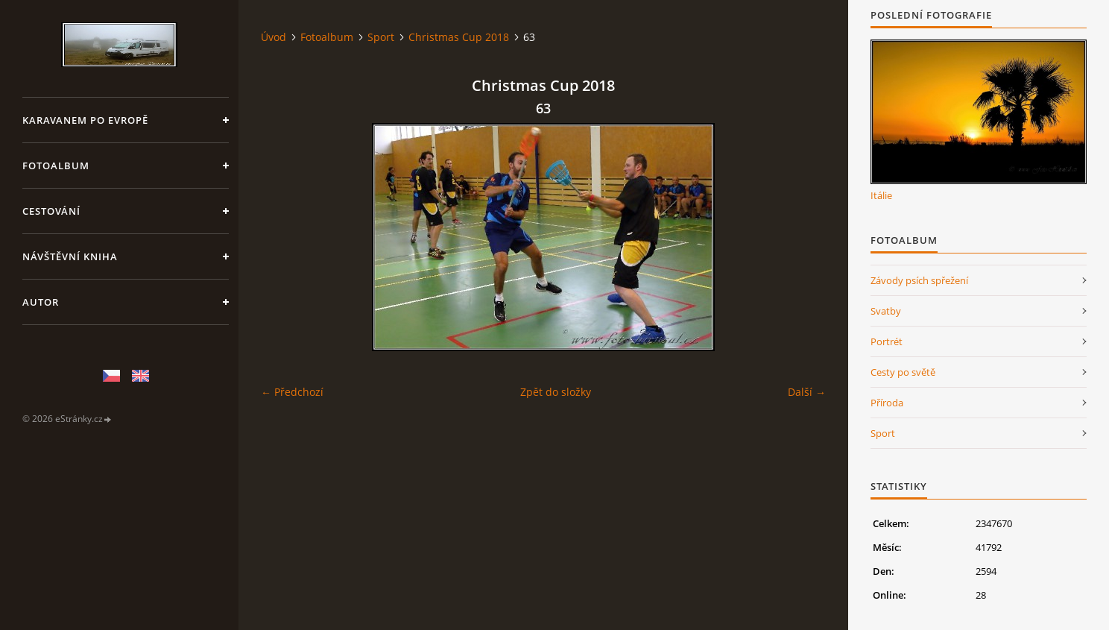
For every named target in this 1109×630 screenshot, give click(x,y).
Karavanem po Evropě (85, 120)
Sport (380, 37)
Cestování (51, 211)
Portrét (887, 341)
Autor (40, 302)
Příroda (887, 402)
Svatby (886, 311)
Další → (807, 392)
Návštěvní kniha (70, 256)
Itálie (881, 195)
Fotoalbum (55, 165)
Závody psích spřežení (919, 280)
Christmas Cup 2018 (458, 37)
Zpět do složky (555, 392)
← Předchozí (292, 392)
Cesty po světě (903, 372)
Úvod (273, 37)
